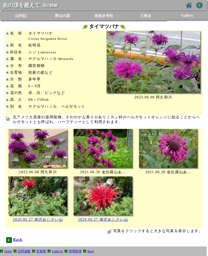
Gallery (187, 16)
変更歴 (41, 251)
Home (8, 251)
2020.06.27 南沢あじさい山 (38, 220)
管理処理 (75, 251)
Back (90, 251)
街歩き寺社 (104, 16)
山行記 (20, 16)
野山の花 (62, 16)
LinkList (57, 251)
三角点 (145, 16)
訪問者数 (24, 251)
